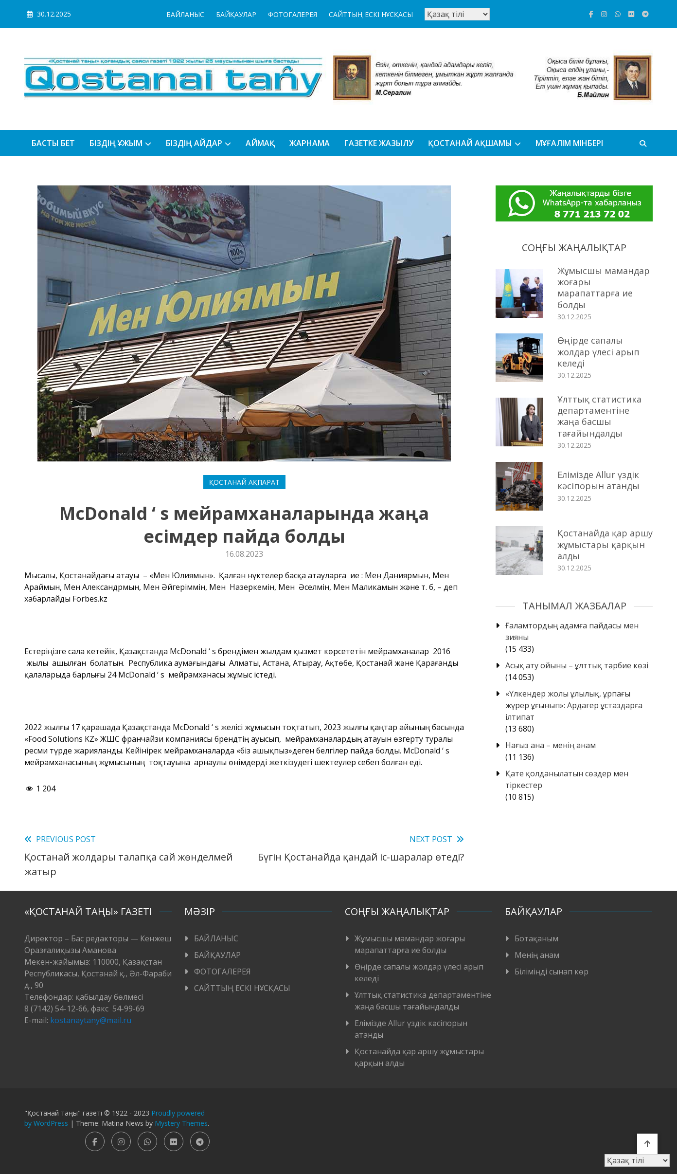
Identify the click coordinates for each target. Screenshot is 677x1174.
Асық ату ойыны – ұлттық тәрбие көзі (576, 665)
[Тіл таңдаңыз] (457, 14)
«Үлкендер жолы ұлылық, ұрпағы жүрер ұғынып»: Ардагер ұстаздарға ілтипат (573, 705)
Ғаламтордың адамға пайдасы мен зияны (572, 631)
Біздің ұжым (116, 143)
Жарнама (309, 143)
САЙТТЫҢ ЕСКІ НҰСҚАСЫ (371, 14)
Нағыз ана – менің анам (550, 745)
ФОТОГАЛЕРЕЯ (292, 14)
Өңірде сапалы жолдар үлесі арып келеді (598, 351)
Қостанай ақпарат (244, 482)
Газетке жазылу (378, 143)
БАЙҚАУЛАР (236, 14)
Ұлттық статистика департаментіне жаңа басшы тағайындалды (599, 416)
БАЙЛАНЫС (185, 14)
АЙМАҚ (260, 143)
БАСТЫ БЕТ (53, 143)
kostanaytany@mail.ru (90, 1020)
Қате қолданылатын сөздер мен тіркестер (566, 779)
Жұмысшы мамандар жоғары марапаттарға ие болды (603, 288)
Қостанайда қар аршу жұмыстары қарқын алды (605, 544)
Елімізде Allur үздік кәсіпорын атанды (598, 480)
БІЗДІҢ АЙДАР (194, 143)
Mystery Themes (181, 1123)
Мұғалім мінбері (569, 143)
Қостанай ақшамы (470, 143)
